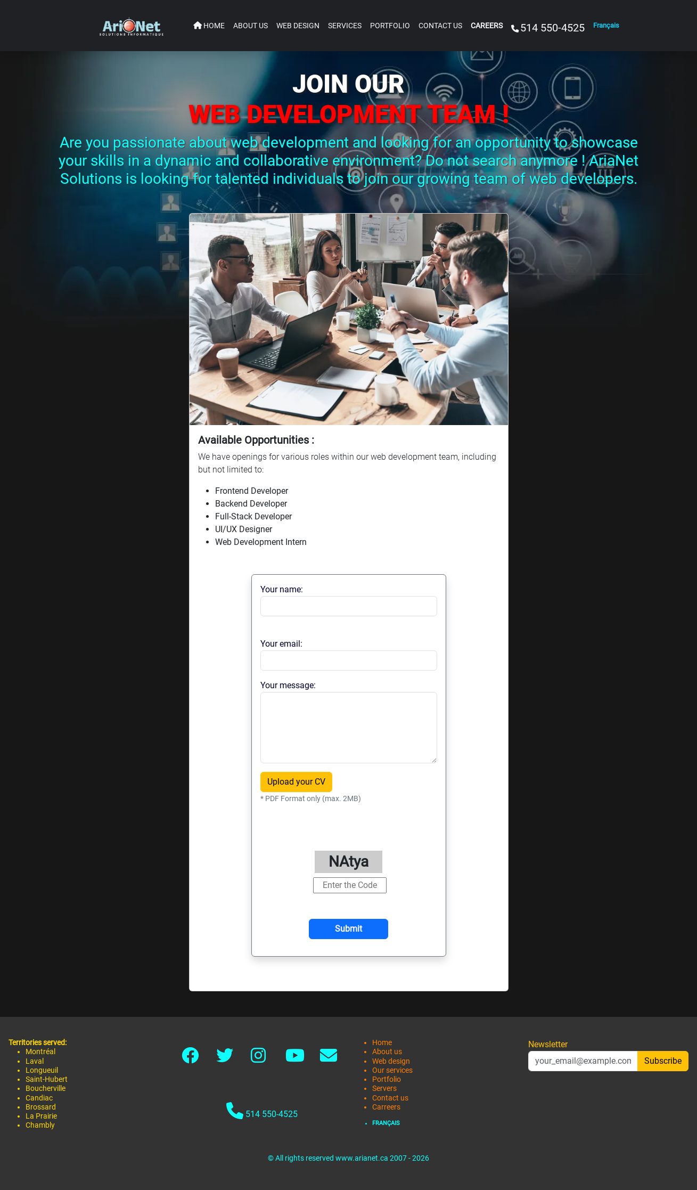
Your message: (288, 685)
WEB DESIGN (297, 25)
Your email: (281, 644)
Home (382, 1042)
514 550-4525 (262, 1110)
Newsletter (548, 1044)
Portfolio (386, 1079)
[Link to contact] (328, 1059)
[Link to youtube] (295, 1059)
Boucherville (45, 1088)
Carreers (386, 1107)
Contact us (390, 1098)
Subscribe (663, 1061)
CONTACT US (440, 25)
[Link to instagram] (258, 1059)
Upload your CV (296, 782)
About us (387, 1051)
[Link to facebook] (190, 1059)
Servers (384, 1088)
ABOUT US (250, 25)
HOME (209, 25)
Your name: (281, 589)
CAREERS (487, 25)
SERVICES (345, 25)
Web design (391, 1061)
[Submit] (348, 929)
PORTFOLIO (390, 25)
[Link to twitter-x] (224, 1059)
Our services (392, 1070)
